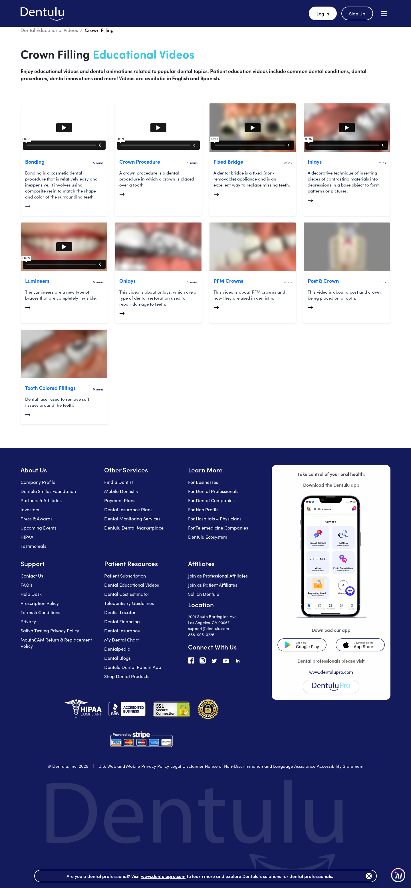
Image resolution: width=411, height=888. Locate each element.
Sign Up (357, 13)
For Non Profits (203, 509)
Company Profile (38, 482)
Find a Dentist (118, 482)
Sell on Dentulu (203, 594)
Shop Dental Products (126, 676)
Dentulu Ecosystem (207, 537)
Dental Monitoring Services (132, 518)
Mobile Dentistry (121, 491)
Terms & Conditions (40, 612)
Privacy (28, 621)
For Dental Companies (211, 500)
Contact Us (32, 575)
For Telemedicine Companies (218, 527)
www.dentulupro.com (331, 672)
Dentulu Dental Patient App (132, 667)
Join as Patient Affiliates (212, 585)
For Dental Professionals (213, 491)
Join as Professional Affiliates (218, 575)
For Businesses (203, 482)
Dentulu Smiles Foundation (48, 491)
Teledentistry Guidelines (129, 603)
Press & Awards (37, 518)
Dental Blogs (117, 658)
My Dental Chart (121, 639)
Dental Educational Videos (49, 30)
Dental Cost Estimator (126, 594)
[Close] (369, 876)
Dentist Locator (120, 612)
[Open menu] (384, 13)
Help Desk (31, 594)
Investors (30, 509)
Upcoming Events (39, 527)
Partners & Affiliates (41, 500)
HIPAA (27, 537)
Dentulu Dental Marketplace (134, 527)
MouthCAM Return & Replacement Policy (56, 642)
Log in (323, 13)
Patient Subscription (125, 575)
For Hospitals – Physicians (214, 518)
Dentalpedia (117, 649)
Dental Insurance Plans (128, 509)
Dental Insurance (122, 630)
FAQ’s (26, 585)
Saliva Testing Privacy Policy (50, 630)
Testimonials (33, 546)
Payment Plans (119, 500)
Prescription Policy (40, 603)
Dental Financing (122, 621)
